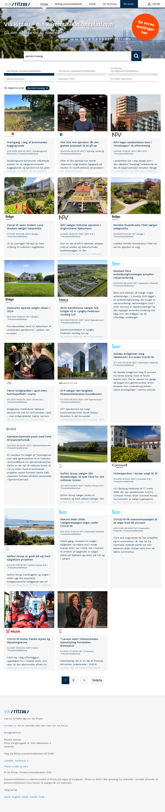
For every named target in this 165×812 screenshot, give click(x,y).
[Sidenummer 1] (65, 680)
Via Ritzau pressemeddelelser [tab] (24, 71)
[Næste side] (84, 680)
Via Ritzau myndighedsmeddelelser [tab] (124, 69)
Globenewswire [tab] (16, 79)
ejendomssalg (37, 88)
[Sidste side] (97, 680)
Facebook (20, 760)
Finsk (41, 796)
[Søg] (77, 56)
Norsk (25, 796)
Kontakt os (10, 725)
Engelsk (16, 796)
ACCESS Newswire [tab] (121, 79)
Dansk (7, 796)
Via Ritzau (62, 725)
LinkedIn (8, 760)
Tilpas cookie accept (16, 766)
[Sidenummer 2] (73, 680)
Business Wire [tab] (66, 79)
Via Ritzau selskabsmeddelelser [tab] (77, 71)
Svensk (33, 796)
